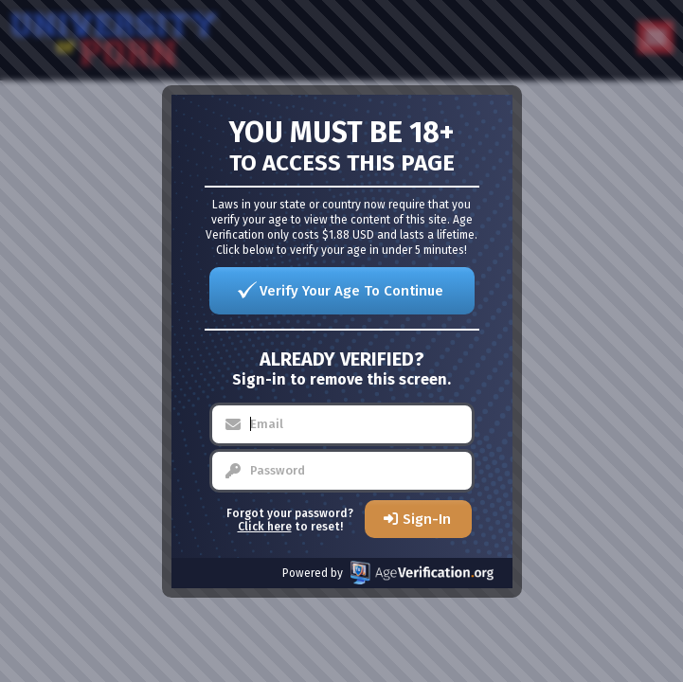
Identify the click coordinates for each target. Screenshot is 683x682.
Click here (265, 526)
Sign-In (427, 519)
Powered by (388, 572)
